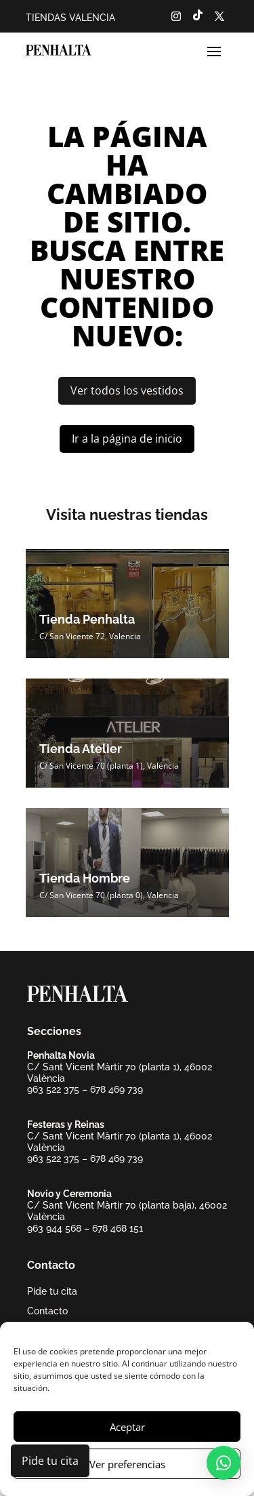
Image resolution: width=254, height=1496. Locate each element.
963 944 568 (54, 1228)
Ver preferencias (127, 1464)
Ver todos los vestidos (127, 390)
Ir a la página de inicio (127, 438)
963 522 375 (53, 1089)
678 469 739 (116, 1089)
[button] (223, 1463)
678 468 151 (117, 1228)
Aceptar (127, 1427)
